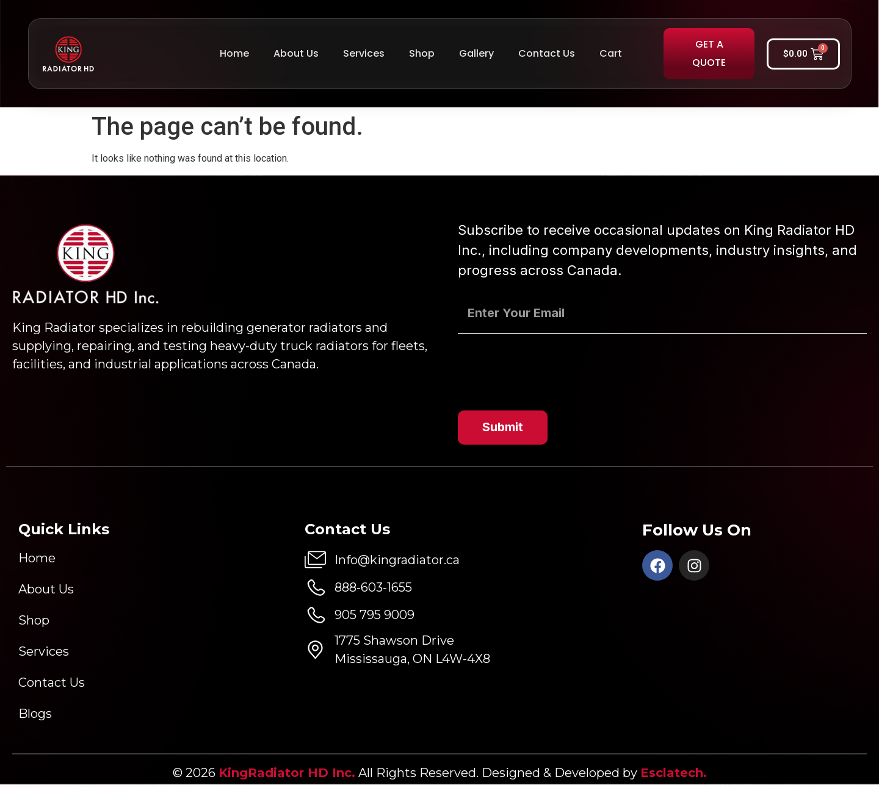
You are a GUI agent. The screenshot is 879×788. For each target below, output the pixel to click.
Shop (422, 54)
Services (364, 54)
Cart (610, 54)
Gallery (476, 54)
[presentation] (550, 366)
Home (234, 54)
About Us (296, 54)
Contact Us (546, 54)
